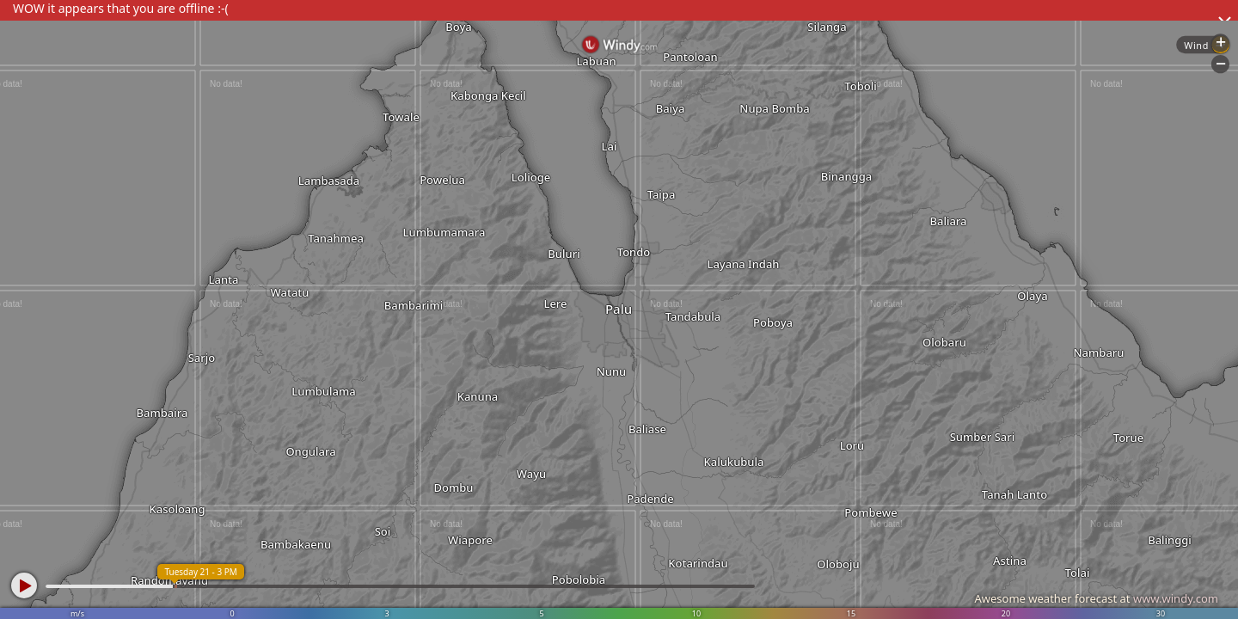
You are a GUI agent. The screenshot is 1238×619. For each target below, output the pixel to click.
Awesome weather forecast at (1096, 598)
